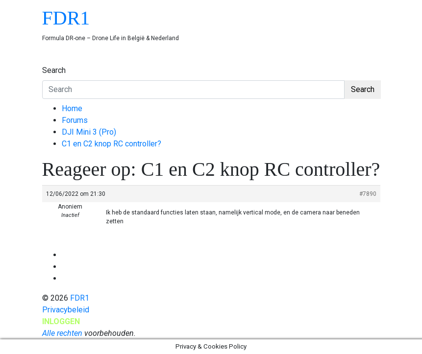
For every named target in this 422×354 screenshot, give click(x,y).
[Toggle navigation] (48, 61)
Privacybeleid (65, 309)
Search (54, 70)
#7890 (367, 193)
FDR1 (66, 18)
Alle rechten (62, 333)
